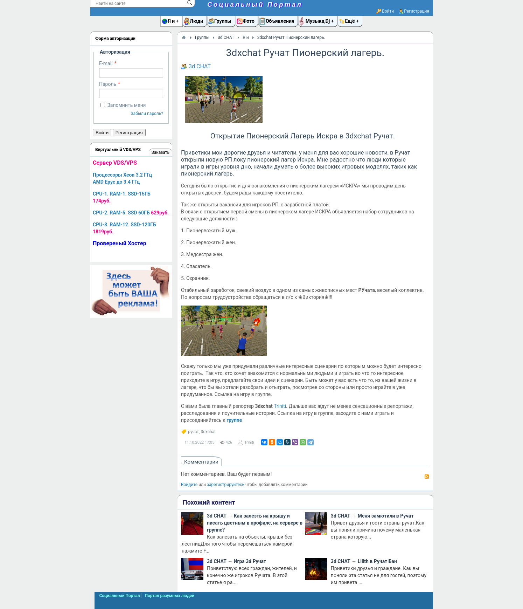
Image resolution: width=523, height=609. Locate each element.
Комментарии (201, 462)
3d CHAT (200, 66)
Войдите (189, 484)
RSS (427, 476)
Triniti (280, 406)
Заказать (160, 152)
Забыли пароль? (147, 113)
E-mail (106, 63)
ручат (193, 431)
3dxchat (208, 431)
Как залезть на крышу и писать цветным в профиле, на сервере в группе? (254, 523)
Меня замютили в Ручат (386, 516)
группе (234, 420)
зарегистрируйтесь (225, 484)
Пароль (107, 84)
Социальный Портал (254, 4)
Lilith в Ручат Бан (377, 561)
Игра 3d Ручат (250, 561)
